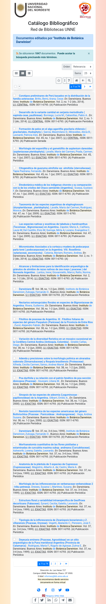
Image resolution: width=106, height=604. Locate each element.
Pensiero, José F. (81, 523)
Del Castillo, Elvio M (34, 230)
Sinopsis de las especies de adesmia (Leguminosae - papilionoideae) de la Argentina (45, 396)
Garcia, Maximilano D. (56, 131)
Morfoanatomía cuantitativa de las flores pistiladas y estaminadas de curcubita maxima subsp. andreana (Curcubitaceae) (51, 446)
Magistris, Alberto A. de (45, 467)
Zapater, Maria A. (69, 227)
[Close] (89, 53)
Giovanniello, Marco (63, 272)
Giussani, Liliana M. (49, 381)
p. (75, 86)
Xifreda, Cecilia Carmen (26, 364)
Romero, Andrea (73, 252)
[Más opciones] (65, 81)
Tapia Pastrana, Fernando (27, 171)
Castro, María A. (68, 467)
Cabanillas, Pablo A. (77, 115)
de (37, 101)
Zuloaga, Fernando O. (37, 292)
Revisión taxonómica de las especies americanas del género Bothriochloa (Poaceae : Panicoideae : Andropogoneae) (50, 413)
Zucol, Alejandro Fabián (27, 325)
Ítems (78, 73)
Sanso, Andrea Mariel (52, 364)
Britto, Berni (41, 98)
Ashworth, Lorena (23, 450)
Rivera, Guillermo (34, 305)
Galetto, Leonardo (44, 450)
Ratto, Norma (83, 272)
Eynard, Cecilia (49, 503)
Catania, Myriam (53, 252)
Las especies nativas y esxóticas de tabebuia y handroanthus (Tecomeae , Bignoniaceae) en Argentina (50, 226)
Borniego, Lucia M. (54, 115)
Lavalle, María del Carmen (60, 151)
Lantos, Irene (44, 272)
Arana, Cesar (56, 98)
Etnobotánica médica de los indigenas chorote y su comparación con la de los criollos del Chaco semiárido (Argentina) (52, 186)
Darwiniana (25, 289)
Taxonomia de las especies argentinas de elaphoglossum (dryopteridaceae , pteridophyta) (48, 206)
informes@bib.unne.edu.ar (56, 576)
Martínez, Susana (62, 486)
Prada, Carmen (84, 151)
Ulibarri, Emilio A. (58, 397)
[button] (68, 81)
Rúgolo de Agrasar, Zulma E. (66, 545)
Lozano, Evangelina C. (78, 230)
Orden (66, 66)
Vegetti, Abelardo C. (60, 523)
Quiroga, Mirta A (55, 230)
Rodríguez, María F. (38, 545)
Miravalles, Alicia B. (80, 131)
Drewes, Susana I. (41, 486)
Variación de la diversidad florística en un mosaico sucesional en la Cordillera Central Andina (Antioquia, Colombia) (52, 340)
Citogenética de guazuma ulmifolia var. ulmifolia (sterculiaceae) (55, 168)
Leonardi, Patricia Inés (25, 134)
